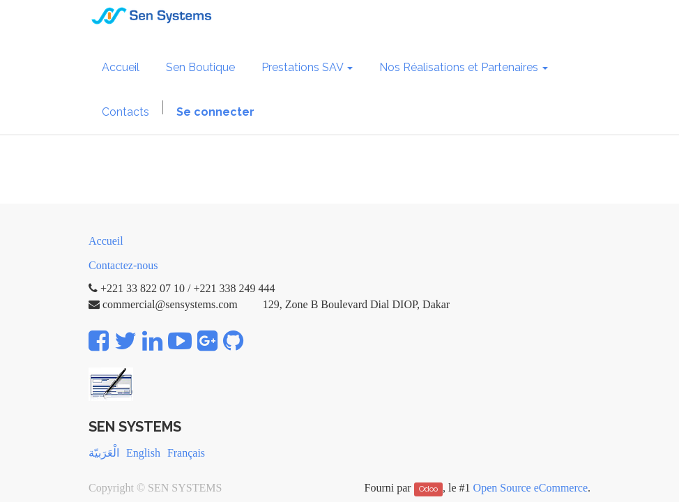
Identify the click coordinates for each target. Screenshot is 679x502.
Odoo (428, 489)
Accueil (106, 241)
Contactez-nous (123, 265)
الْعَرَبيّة (104, 453)
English (143, 453)
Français (186, 453)
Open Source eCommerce (530, 488)
